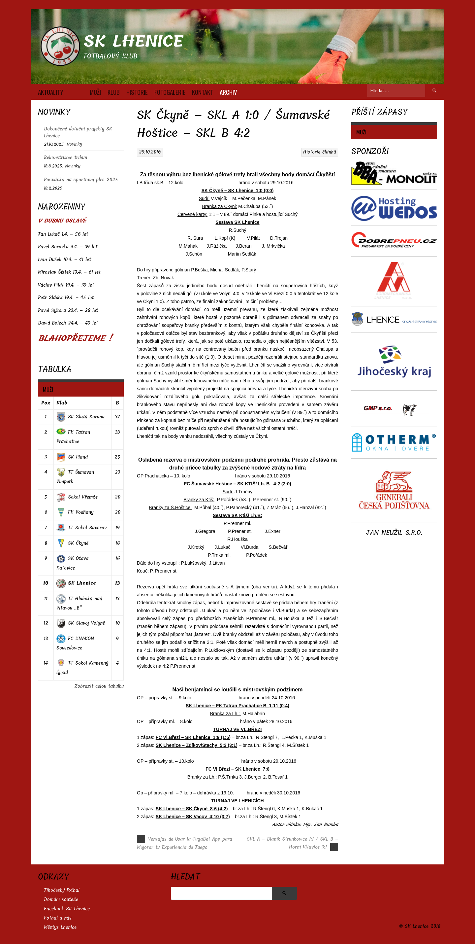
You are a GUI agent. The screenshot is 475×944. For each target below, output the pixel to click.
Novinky (74, 144)
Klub (61, 403)
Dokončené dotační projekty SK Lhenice (78, 132)
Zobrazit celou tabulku (99, 686)
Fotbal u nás (58, 918)
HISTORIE (137, 91)
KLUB (114, 91)
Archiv (228, 91)
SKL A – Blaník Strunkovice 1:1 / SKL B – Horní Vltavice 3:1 (292, 843)
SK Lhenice (133, 41)
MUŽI (95, 91)
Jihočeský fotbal (61, 890)
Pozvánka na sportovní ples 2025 (81, 180)
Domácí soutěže (61, 899)
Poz (45, 403)
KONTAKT (202, 91)
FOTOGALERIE (169, 91)
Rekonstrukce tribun (65, 157)
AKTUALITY (50, 91)
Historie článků (319, 152)
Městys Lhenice (60, 927)
